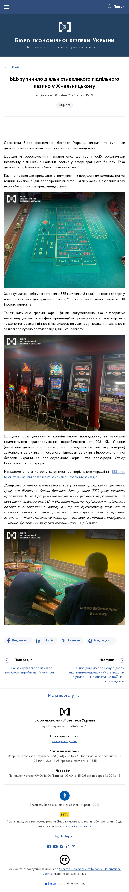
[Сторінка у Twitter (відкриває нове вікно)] (73, 846)
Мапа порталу (61, 696)
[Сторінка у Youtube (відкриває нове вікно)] (55, 846)
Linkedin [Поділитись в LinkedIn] (48, 640)
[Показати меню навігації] (6, 7)
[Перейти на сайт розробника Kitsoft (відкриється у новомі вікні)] (50, 883)
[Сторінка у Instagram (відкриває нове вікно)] (61, 846)
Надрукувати (103, 640)
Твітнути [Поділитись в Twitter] (74, 640)
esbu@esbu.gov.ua (64, 741)
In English (67, 836)
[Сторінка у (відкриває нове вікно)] (80, 846)
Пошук (119, 7)
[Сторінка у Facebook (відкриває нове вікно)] (49, 846)
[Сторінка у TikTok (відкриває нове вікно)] (67, 846)
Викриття (64, 105)
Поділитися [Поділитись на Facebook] (20, 640)
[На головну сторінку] (64, 35)
